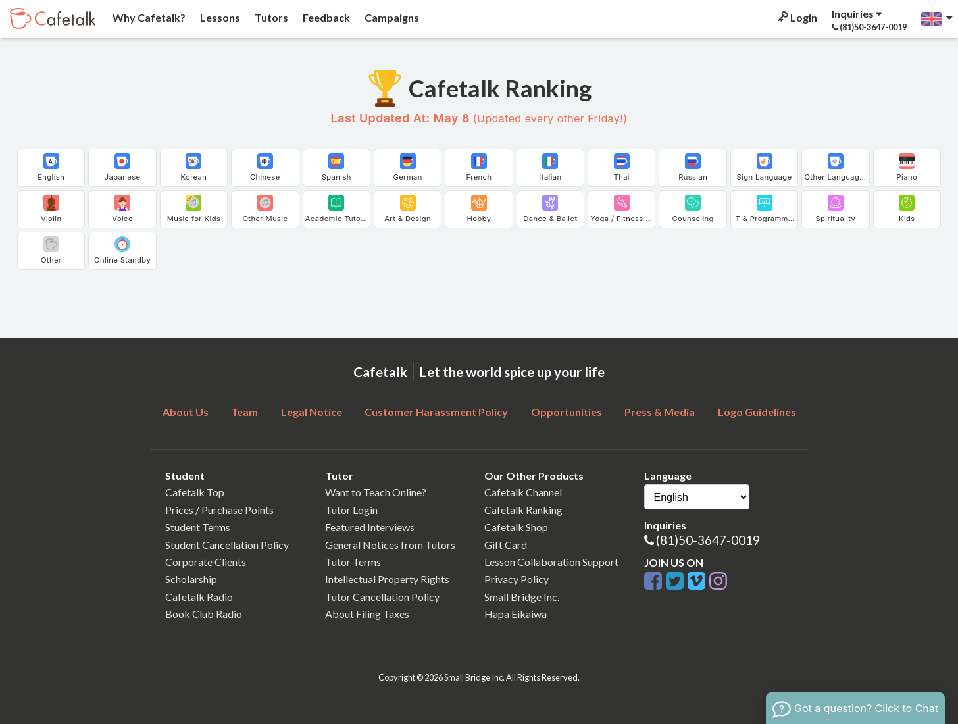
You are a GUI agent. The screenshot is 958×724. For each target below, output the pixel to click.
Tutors (270, 17)
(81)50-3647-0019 (708, 540)
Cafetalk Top (194, 492)
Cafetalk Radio (199, 596)
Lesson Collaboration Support (551, 562)
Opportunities (566, 411)
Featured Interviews (370, 527)
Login (796, 17)
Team (244, 411)
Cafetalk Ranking (523, 510)
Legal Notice (311, 411)
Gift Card (505, 544)
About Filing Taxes (367, 614)
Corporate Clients (205, 562)
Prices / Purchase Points (219, 510)
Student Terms (197, 527)
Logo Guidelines (757, 411)
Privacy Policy (516, 579)
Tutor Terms (353, 562)
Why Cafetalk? (148, 17)
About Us (186, 411)
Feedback (325, 17)
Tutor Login (351, 510)
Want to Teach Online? (375, 492)
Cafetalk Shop (516, 527)
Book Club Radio (203, 614)
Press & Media (659, 411)
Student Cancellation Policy (227, 544)
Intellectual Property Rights (387, 579)
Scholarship (191, 579)
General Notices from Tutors (390, 544)
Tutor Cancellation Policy (382, 596)
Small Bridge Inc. (521, 596)
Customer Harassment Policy (436, 411)
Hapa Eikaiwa (515, 614)
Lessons (219, 17)
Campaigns (391, 17)
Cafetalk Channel (523, 492)
